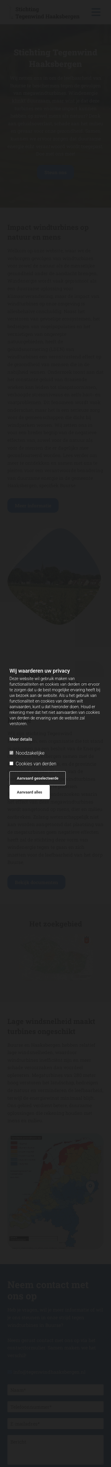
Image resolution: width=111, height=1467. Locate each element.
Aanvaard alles (29, 792)
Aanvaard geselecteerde (37, 778)
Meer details (20, 739)
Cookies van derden (32, 764)
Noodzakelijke (26, 753)
